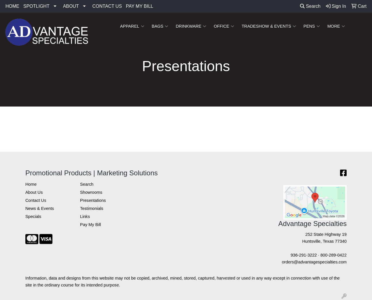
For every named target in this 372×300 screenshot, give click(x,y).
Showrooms (91, 192)
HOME (12, 6)
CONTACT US (107, 6)
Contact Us (35, 200)
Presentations (93, 200)
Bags (160, 26)
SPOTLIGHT (36, 6)
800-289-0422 (333, 255)
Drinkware (191, 26)
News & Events (39, 208)
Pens (311, 26)
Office (224, 26)
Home (31, 184)
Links (85, 216)
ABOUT (71, 6)
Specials (33, 216)
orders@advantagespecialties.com (314, 262)
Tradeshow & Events (269, 26)
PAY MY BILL (139, 6)
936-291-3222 (304, 255)
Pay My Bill (90, 224)
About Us (34, 192)
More (336, 26)
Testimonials (91, 208)
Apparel (132, 26)
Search (310, 6)
